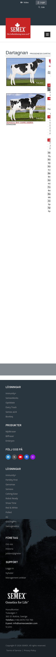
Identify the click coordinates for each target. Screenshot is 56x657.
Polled (9, 512)
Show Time (11, 503)
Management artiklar (16, 577)
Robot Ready (12, 498)
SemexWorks (12, 398)
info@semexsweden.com (25, 623)
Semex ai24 (11, 411)
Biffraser (10, 436)
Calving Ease (12, 493)
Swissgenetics (12, 526)
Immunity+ (11, 393)
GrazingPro (11, 521)
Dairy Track (11, 407)
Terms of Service (13, 650)
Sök (41, 7)
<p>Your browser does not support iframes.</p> (28, 195)
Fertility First (12, 479)
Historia (9, 548)
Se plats (9, 627)
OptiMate (10, 402)
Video (24, 2)
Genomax (10, 484)
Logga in (10, 568)
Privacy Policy (30, 650)
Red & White (12, 507)
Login (41, 2)
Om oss (9, 544)
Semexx (9, 489)
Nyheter (10, 573)
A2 (7, 516)
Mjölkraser (11, 431)
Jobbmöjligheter (13, 553)
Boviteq (9, 416)
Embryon (10, 440)
